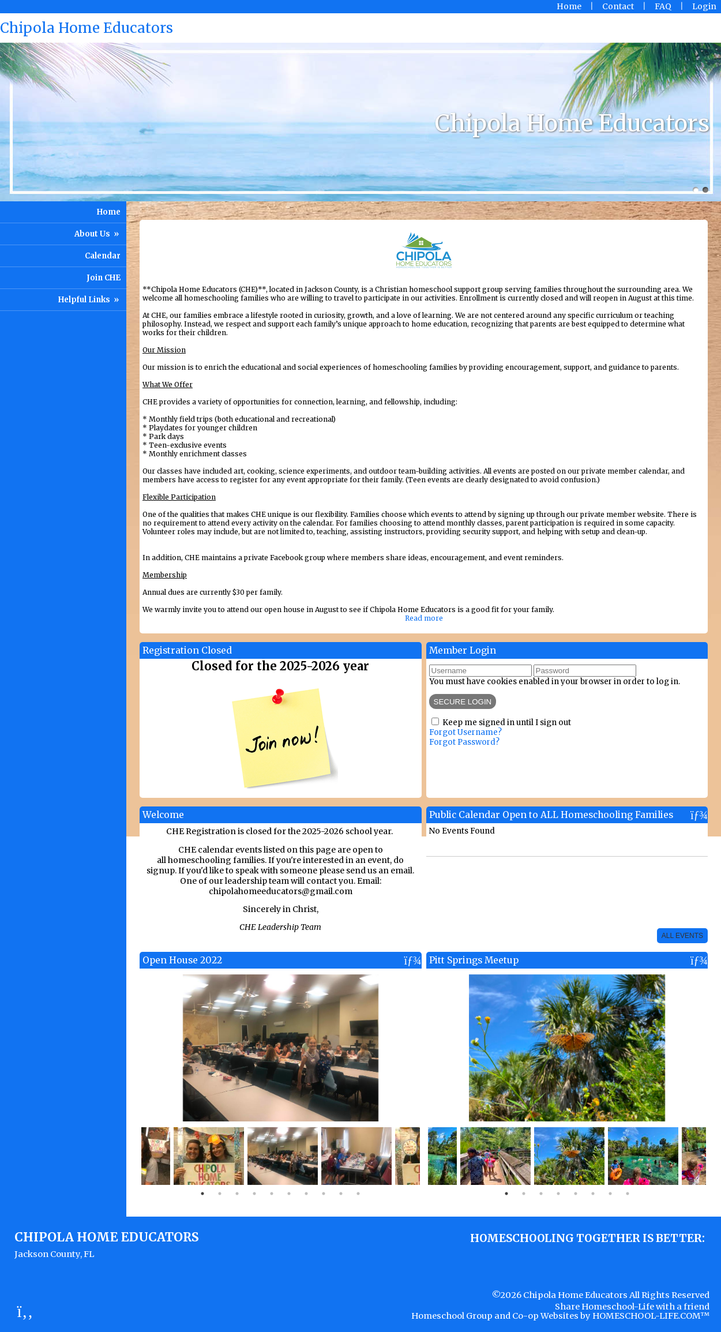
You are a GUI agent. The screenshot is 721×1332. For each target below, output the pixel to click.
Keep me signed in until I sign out (506, 722)
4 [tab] (254, 1193)
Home (109, 212)
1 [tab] (202, 1193)
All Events (682, 936)
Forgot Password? (464, 742)
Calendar (103, 256)
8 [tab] (323, 1193)
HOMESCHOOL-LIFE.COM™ (650, 1316)
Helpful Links (89, 300)
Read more (424, 618)
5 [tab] (271, 1193)
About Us (97, 234)
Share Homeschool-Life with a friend (632, 1306)
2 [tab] (220, 1193)
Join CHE (104, 278)
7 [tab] (306, 1193)
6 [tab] (289, 1193)
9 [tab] (341, 1193)
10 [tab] (358, 1193)
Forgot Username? (465, 732)
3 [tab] (237, 1193)
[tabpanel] (282, 1156)
